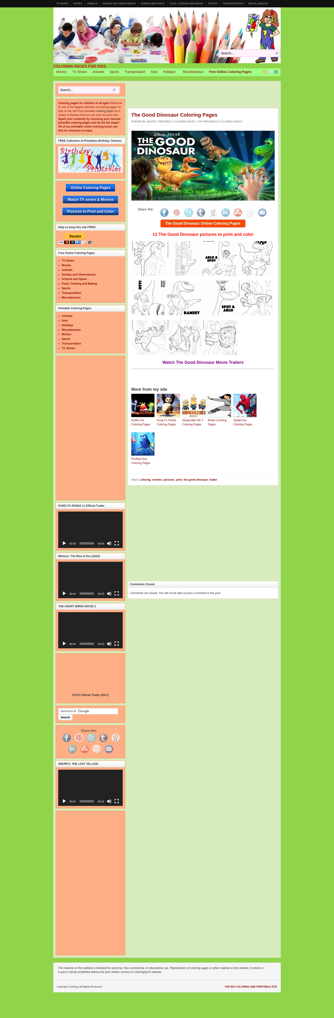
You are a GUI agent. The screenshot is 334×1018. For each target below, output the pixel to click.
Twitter (271, 72)
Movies (77, 3)
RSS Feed (265, 72)
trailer (213, 479)
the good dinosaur (196, 479)
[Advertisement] (212, 95)
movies (157, 479)
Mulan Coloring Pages (217, 422)
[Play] (64, 543)
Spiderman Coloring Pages (242, 422)
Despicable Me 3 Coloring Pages (192, 422)
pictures (169, 479)
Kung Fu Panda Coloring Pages (166, 422)
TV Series (62, 3)
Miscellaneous (258, 3)
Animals (92, 3)
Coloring (167, 35)
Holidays (169, 72)
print (179, 479)
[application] (90, 530)
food (154, 72)
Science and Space (153, 3)
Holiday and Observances (119, 3)
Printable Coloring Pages (177, 121)
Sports (213, 3)
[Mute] (109, 543)
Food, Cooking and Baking (186, 3)
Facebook (276, 72)
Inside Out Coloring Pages (140, 422)
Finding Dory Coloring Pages (140, 461)
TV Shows (79, 72)
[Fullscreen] (116, 543)
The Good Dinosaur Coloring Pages (174, 115)
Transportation (233, 3)
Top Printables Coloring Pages (219, 121)
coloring (145, 479)
